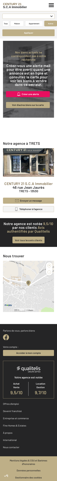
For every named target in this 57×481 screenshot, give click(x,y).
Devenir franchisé (12, 411)
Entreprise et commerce (16, 418)
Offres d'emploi (11, 403)
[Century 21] (15, 6)
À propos (7, 432)
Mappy (30, 310)
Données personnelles (28, 470)
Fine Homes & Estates (14, 425)
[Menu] (51, 5)
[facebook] (6, 337)
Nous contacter (11, 447)
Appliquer (28, 32)
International (10, 440)
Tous (6, 23)
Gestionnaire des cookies (28, 477)
